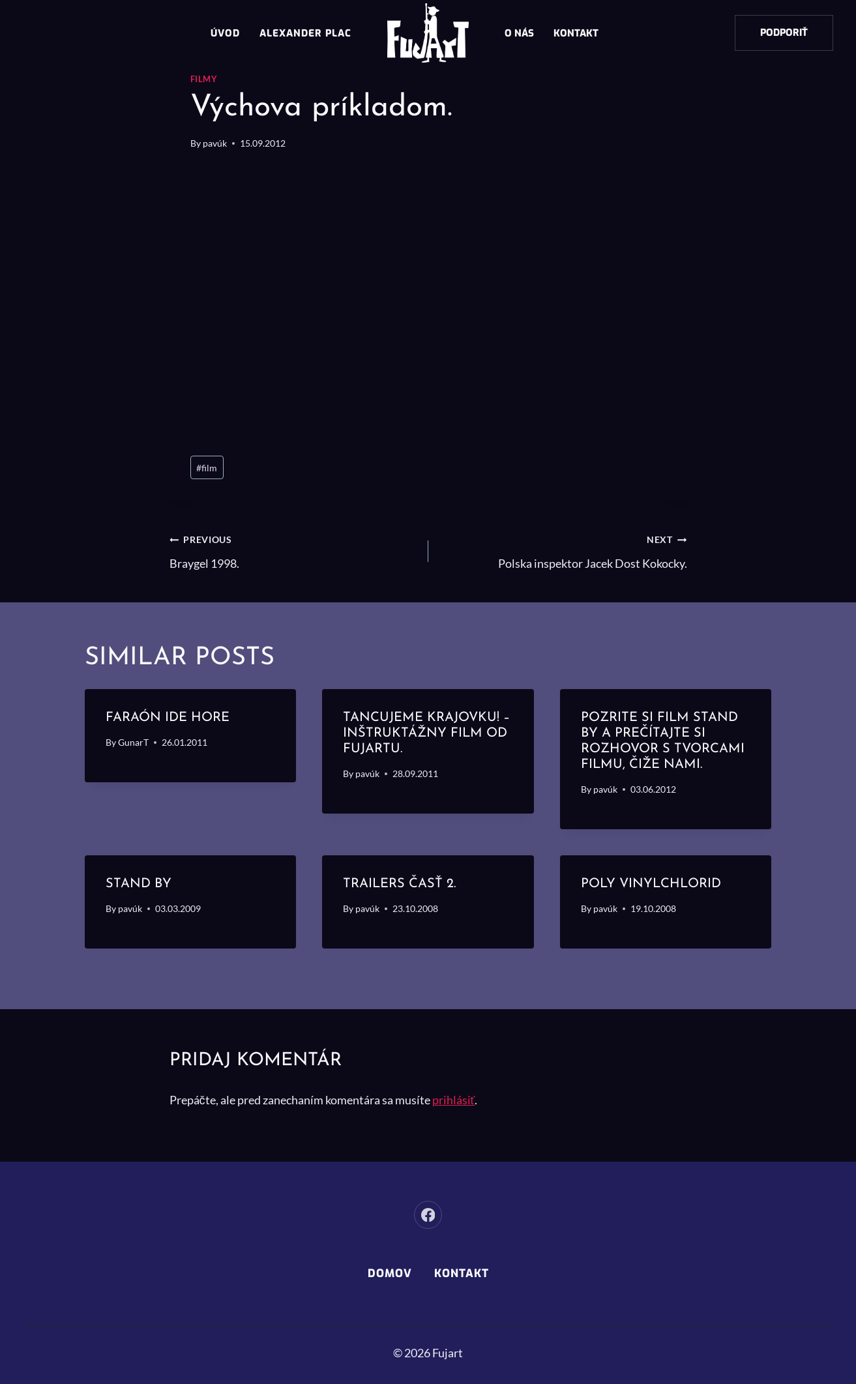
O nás (519, 33)
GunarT (133, 742)
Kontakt (575, 33)
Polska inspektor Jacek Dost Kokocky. (563, 549)
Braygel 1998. (293, 549)
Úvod (225, 33)
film (206, 467)
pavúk (215, 143)
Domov (390, 1273)
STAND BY (138, 884)
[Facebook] (428, 1215)
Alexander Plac (305, 33)
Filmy (204, 79)
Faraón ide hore (167, 717)
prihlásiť (453, 1100)
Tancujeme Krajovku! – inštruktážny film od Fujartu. (426, 733)
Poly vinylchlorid (651, 884)
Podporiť (784, 32)
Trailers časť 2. (399, 884)
